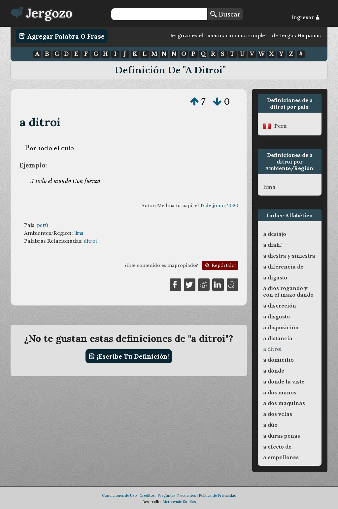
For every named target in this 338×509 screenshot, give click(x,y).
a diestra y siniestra (289, 256)
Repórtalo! (220, 265)
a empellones (281, 457)
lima (78, 233)
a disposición (281, 328)
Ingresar (306, 17)
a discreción (279, 306)
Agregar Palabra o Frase (62, 36)
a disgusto (276, 317)
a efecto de (277, 447)
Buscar (225, 14)
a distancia (277, 339)
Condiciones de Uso (119, 495)
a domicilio (278, 360)
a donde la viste (283, 382)
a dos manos (279, 393)
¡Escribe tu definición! (129, 356)
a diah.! (273, 245)
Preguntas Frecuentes (176, 495)
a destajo (274, 234)
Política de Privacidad (217, 495)
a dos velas (277, 414)
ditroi (90, 241)
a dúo (270, 425)
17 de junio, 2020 (219, 205)
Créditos (147, 495)
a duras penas (281, 436)
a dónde (273, 371)
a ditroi (40, 122)
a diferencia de (283, 267)
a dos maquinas (284, 403)
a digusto (275, 278)
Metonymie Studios (179, 501)
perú (42, 225)
